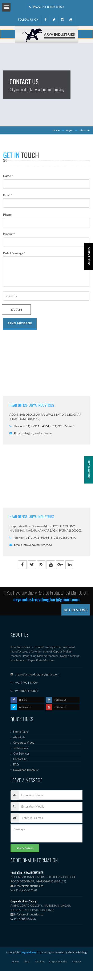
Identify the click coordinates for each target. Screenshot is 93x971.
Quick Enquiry (88, 256)
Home (56, 130)
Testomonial (21, 748)
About (27, 961)
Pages (69, 130)
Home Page (20, 731)
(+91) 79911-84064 (36, 426)
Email (7, 195)
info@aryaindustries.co (37, 433)
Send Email (25, 848)
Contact (76, 961)
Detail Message (14, 253)
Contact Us (20, 759)
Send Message (20, 323)
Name (8, 176)
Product (9, 234)
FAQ (16, 764)
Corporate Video (23, 742)
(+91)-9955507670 (62, 426)
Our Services (21, 753)
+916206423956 (23, 919)
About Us (19, 737)
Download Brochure (26, 770)
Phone (7, 214)
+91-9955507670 (24, 890)
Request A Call (88, 470)
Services (39, 961)
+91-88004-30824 (52, 7)
